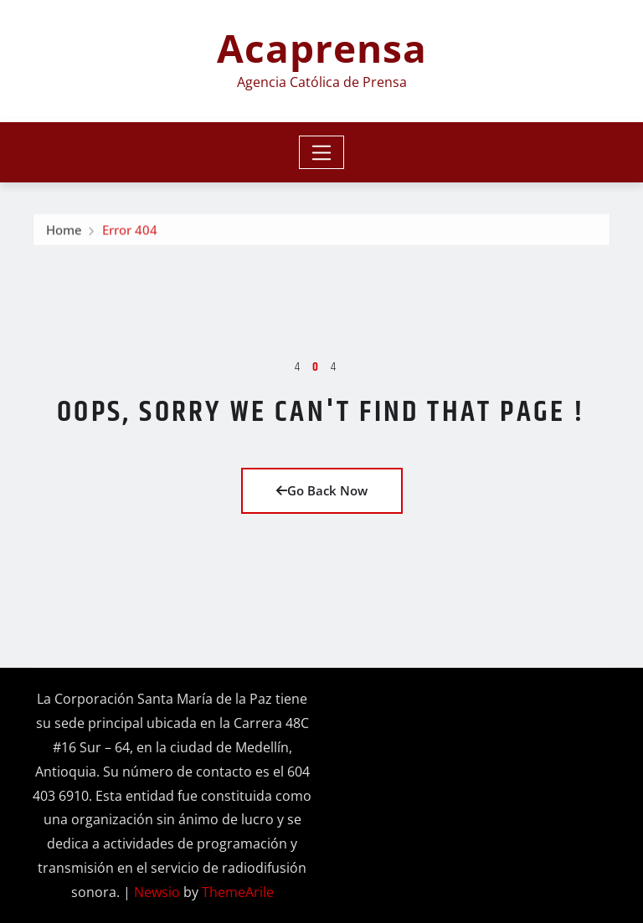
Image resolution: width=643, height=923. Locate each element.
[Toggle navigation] (322, 152)
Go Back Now (322, 490)
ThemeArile (238, 892)
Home (64, 231)
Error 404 (129, 231)
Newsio (157, 892)
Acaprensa (322, 48)
